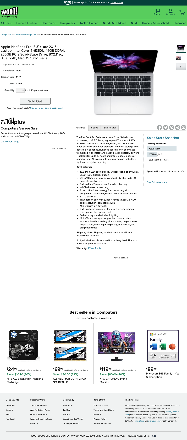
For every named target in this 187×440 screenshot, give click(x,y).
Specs (94, 127)
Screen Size (7, 77)
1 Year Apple (94, 248)
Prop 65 (97, 414)
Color (11, 83)
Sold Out (35, 101)
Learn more (117, 2)
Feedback (10, 419)
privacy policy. (154, 421)
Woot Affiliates (101, 405)
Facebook (67, 405)
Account (170, 12)
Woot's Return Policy (40, 410)
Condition (8, 70)
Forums (157, 12)
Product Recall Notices (41, 419)
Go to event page (10, 141)
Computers (6, 34)
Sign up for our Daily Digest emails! (46, 108)
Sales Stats (110, 127)
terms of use (139, 421)
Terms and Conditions (104, 410)
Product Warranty (38, 414)
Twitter (66, 410)
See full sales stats (157, 182)
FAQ (8, 414)
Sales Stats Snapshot (163, 138)
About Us (10, 405)
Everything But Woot (73, 419)
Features (80, 127)
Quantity (9, 90)
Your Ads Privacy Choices (140, 436)
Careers (9, 410)
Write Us (34, 423)
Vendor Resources (102, 423)
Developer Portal (71, 423)
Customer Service (38, 405)
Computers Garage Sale (25, 34)
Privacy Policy (100, 419)
